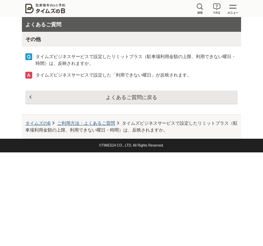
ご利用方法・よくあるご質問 (86, 123)
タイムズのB (38, 123)
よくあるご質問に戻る (131, 97)
